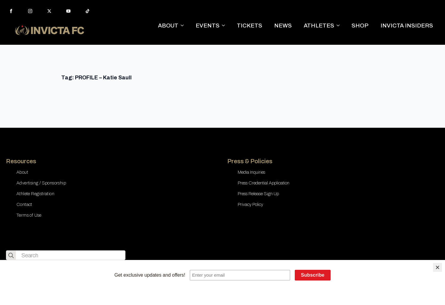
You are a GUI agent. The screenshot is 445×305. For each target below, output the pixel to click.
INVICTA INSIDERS (406, 25)
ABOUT (168, 25)
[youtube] (68, 11)
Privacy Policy (250, 204)
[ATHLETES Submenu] (340, 25)
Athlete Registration (35, 193)
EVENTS (208, 25)
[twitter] (49, 11)
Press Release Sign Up (258, 193)
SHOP (360, 25)
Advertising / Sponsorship (41, 183)
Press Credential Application (263, 183)
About (22, 172)
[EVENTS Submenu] (225, 25)
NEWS (283, 25)
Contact (24, 204)
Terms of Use (29, 215)
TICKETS (249, 25)
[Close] (437, 267)
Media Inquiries (251, 172)
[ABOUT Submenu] (184, 25)
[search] (11, 255)
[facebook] (11, 11)
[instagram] (30, 11)
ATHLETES (319, 25)
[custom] (87, 11)
